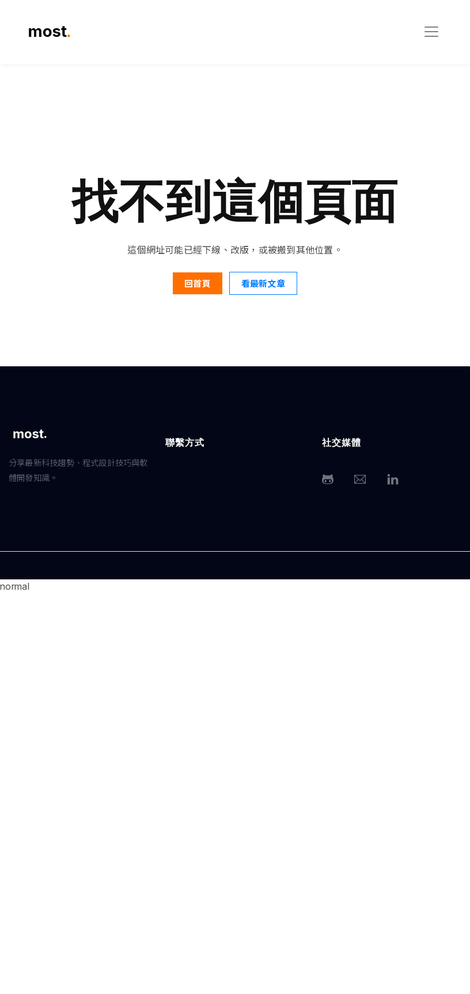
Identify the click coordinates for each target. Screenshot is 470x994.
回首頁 (197, 283)
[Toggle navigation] (431, 32)
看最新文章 (263, 283)
